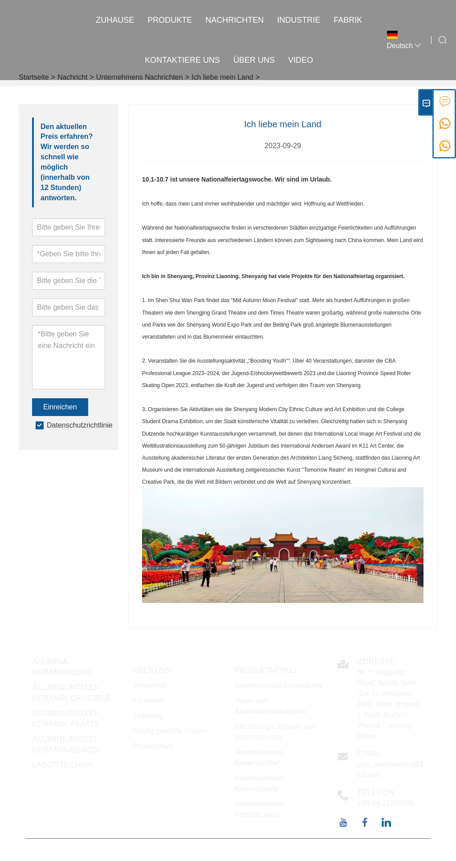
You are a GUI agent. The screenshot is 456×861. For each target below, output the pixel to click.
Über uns (254, 60)
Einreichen (60, 407)
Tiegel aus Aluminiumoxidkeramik (270, 706)
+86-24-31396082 (386, 803)
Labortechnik (63, 764)
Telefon (376, 792)
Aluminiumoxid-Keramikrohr (278, 685)
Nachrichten (234, 20)
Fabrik (348, 20)
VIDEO (300, 60)
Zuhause (115, 20)
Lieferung (148, 716)
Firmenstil (149, 700)
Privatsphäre (154, 746)
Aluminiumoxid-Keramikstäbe (259, 757)
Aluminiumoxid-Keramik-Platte (66, 718)
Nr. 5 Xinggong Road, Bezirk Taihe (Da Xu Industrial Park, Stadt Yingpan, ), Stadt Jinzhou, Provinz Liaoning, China (390, 704)
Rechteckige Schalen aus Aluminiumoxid (275, 732)
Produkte (169, 20)
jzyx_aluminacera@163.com (391, 769)
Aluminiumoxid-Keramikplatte (259, 783)
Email (370, 753)
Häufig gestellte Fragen (170, 731)
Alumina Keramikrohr (62, 667)
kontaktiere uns (182, 60)
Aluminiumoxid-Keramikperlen (259, 809)
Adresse (377, 661)
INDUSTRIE (298, 20)
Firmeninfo (150, 685)
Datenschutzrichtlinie (80, 425)
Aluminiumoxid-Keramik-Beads (65, 744)
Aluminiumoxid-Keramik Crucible (71, 693)
